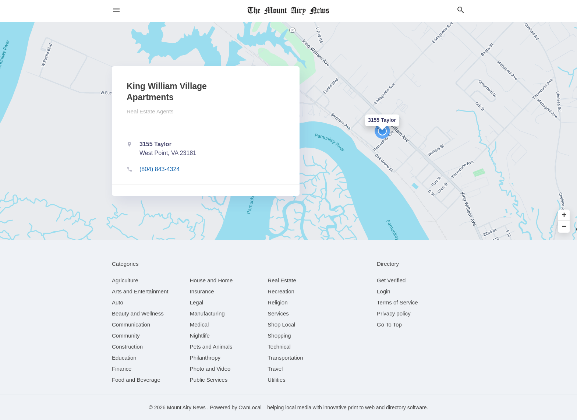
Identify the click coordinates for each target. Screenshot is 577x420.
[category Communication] (131, 324)
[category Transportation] (285, 357)
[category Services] (278, 313)
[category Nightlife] (200, 335)
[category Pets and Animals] (211, 346)
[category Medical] (199, 324)
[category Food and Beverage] (136, 380)
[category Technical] (279, 346)
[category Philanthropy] (205, 357)
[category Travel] (275, 369)
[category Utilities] (276, 380)
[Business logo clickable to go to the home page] (288, 11)
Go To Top (389, 324)
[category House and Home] (211, 280)
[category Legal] (196, 302)
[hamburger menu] (116, 10)
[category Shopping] (279, 335)
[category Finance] (121, 369)
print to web (361, 407)
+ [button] (564, 215)
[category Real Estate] (282, 280)
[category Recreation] (281, 291)
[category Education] (124, 357)
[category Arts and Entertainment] (140, 291)
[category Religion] (277, 302)
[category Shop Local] (281, 324)
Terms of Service (397, 302)
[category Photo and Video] (210, 369)
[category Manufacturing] (207, 313)
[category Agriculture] (125, 280)
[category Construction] (127, 346)
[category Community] (126, 335)
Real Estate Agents (150, 111)
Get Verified (391, 280)
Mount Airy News (187, 407)
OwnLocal (249, 407)
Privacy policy (394, 313)
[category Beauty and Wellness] (138, 313)
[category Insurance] (202, 291)
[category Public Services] (209, 380)
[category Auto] (117, 302)
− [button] (564, 227)
